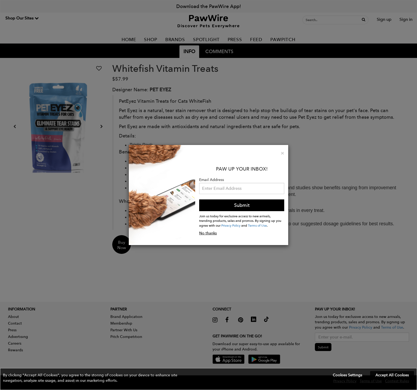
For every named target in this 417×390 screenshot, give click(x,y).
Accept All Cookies (392, 375)
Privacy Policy (230, 225)
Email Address (211, 179)
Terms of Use (257, 225)
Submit (242, 205)
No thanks (208, 233)
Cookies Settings (347, 375)
